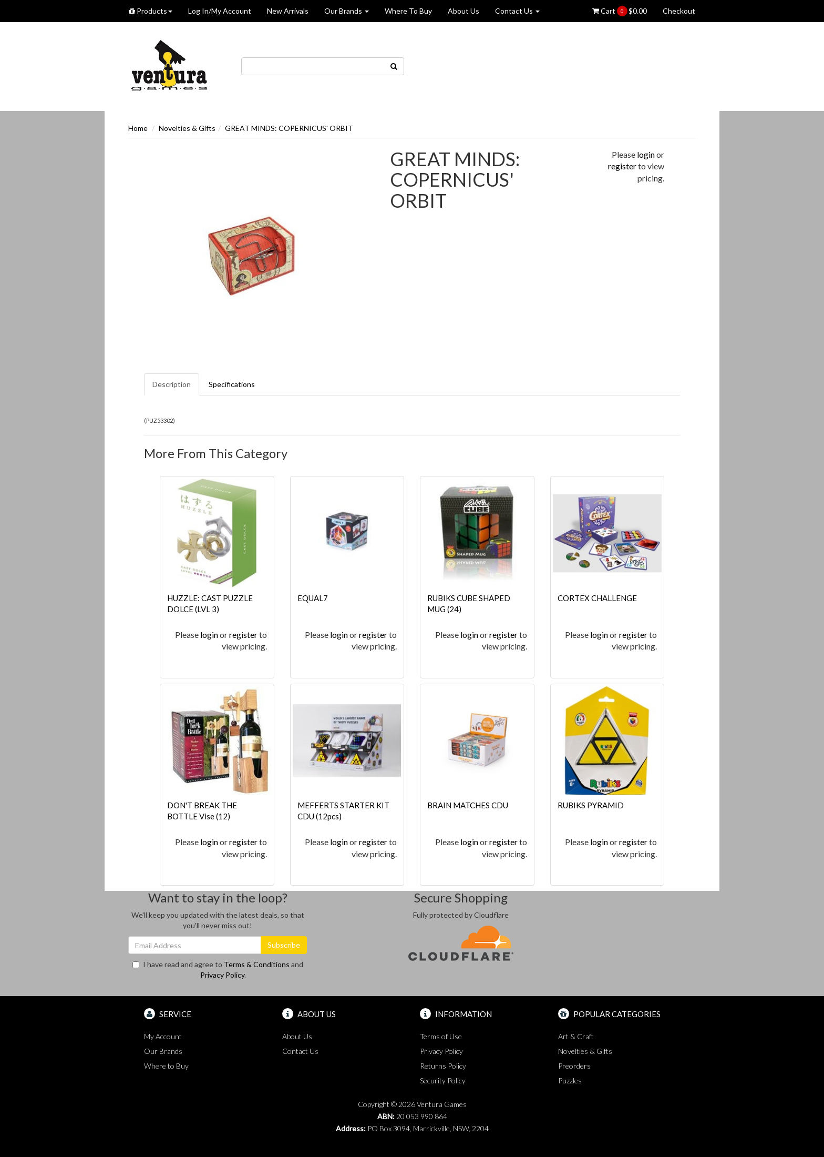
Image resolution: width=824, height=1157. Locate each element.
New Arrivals (287, 10)
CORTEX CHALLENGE (597, 598)
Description (171, 384)
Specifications (232, 384)
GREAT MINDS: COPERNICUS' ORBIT (289, 128)
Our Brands (346, 10)
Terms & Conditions (257, 964)
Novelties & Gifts (187, 128)
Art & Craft (576, 1036)
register (622, 166)
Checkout (679, 10)
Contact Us (517, 10)
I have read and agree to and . (217, 969)
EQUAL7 (312, 598)
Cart (619, 11)
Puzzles (570, 1080)
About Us (463, 10)
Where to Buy (166, 1065)
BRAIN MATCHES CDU (467, 805)
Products (150, 10)
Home (138, 128)
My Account (163, 1036)
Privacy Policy (222, 974)
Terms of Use (441, 1036)
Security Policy (443, 1080)
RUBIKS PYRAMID (591, 805)
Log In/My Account (219, 10)
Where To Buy (408, 10)
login (646, 154)
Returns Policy (443, 1065)
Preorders (574, 1065)
